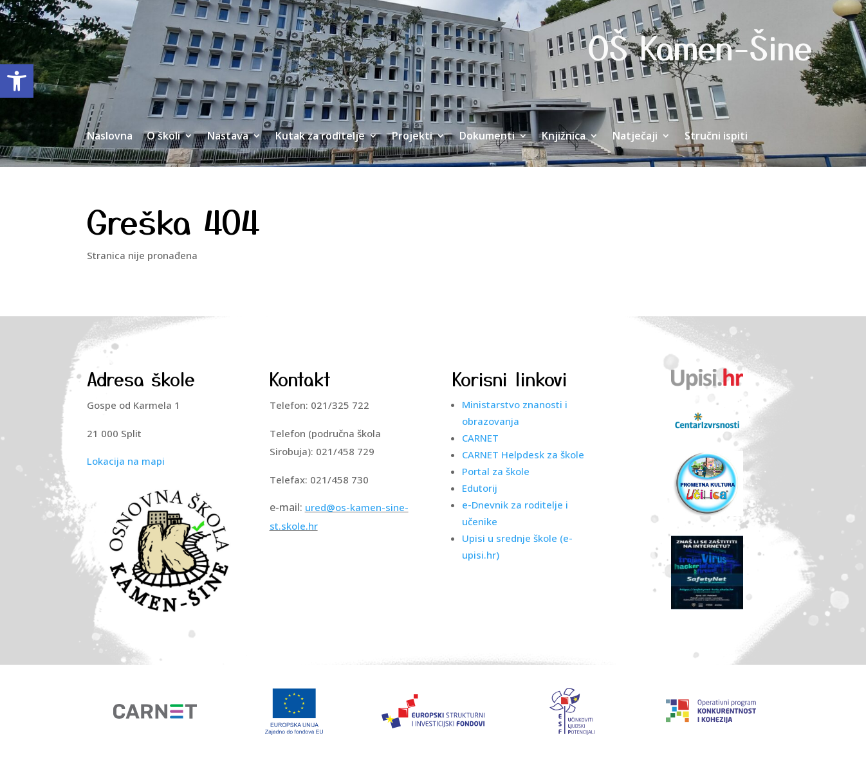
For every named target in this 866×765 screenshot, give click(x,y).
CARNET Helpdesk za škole (523, 454)
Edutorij (479, 488)
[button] (16, 81)
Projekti (412, 137)
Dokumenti (487, 137)
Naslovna (110, 137)
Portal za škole (496, 471)
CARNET (480, 437)
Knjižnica (563, 137)
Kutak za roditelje (320, 137)
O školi (163, 137)
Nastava (227, 137)
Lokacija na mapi (126, 461)
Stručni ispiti (716, 137)
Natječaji (635, 137)
